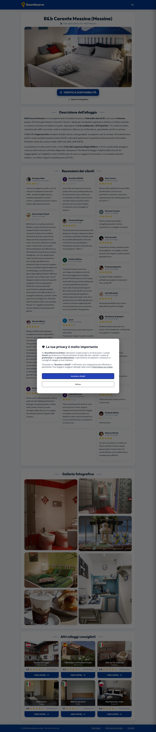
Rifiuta (78, 384)
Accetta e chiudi (78, 376)
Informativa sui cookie (102, 367)
